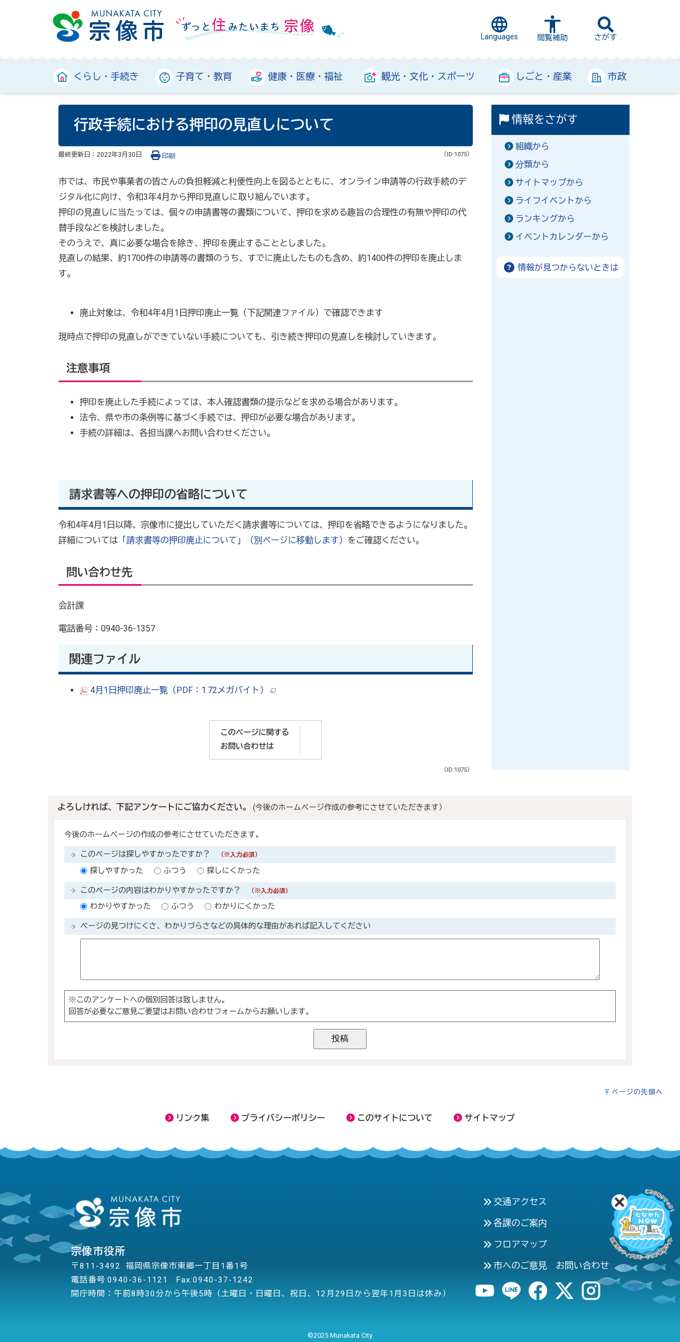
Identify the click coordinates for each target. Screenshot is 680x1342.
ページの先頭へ (637, 1092)
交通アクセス (515, 1201)
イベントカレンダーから (562, 237)
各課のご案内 (515, 1223)
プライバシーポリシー (278, 1118)
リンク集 (187, 1118)
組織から (532, 146)
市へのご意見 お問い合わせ (546, 1265)
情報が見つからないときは (561, 268)
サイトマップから (549, 183)
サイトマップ (484, 1118)
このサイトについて (389, 1118)
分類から (532, 164)
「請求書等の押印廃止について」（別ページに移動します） (232, 540)
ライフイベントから (553, 201)
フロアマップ (515, 1244)
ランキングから (545, 219)
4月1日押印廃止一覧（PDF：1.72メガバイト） (178, 690)
